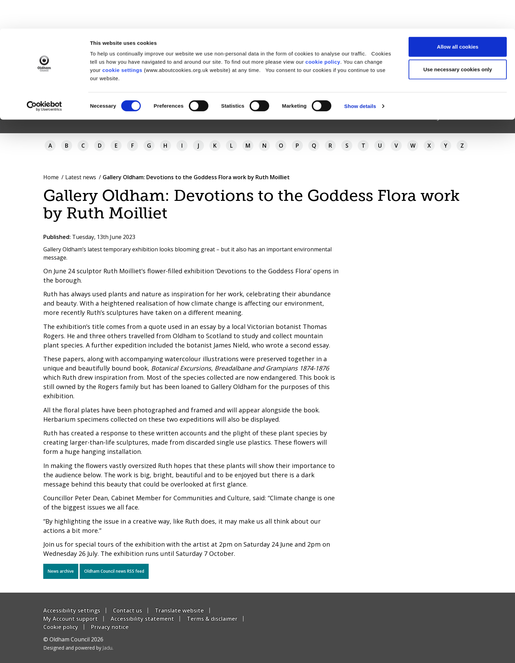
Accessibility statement (142, 618)
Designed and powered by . (78, 647)
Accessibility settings (71, 610)
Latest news (80, 177)
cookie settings (122, 41)
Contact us (127, 610)
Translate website (179, 610)
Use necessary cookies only (457, 41)
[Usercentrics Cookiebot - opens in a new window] (44, 77)
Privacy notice (110, 627)
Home (51, 177)
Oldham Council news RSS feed (114, 571)
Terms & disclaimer (212, 618)
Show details (360, 77)
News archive (61, 571)
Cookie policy (60, 627)
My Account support (70, 618)
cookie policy (323, 33)
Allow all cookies (458, 18)
